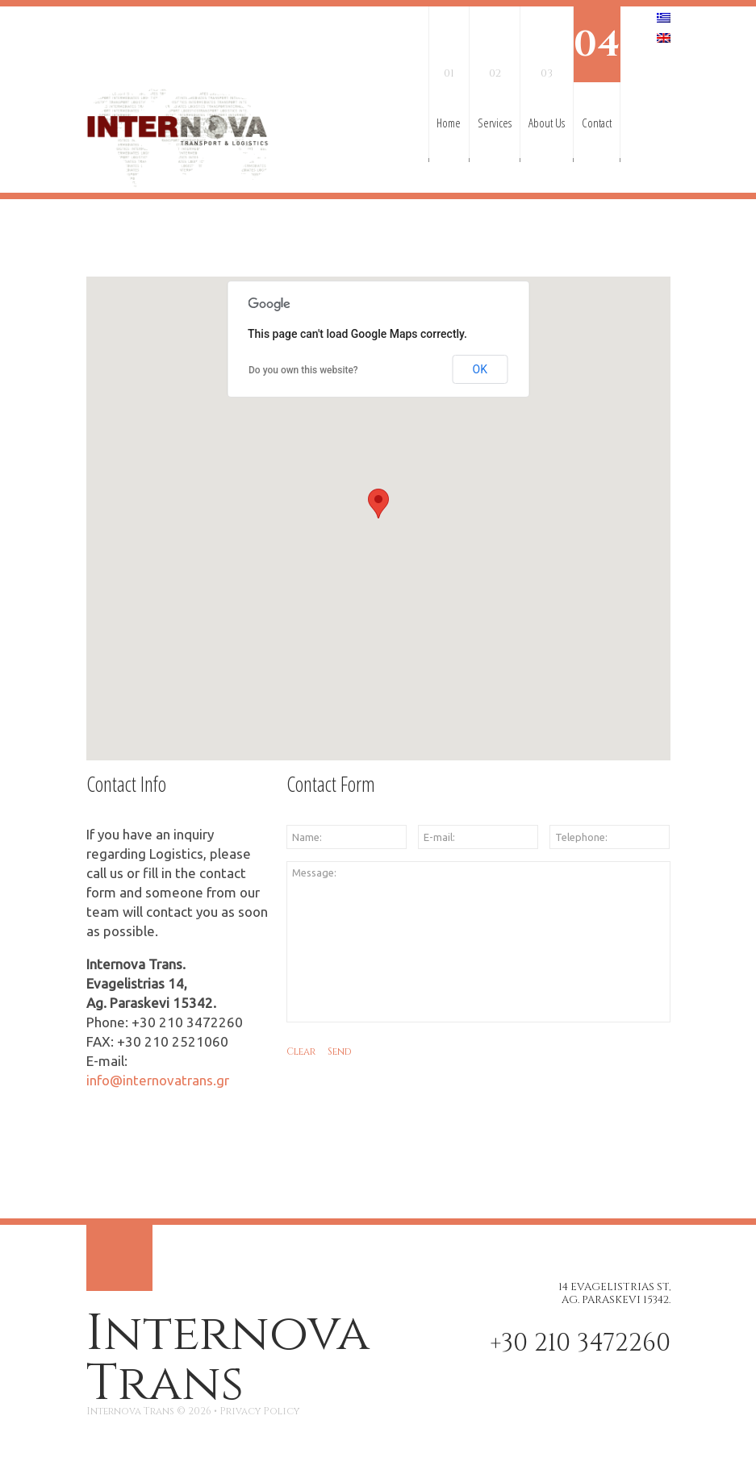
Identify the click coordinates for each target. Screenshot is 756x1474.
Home (448, 68)
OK (480, 369)
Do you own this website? (303, 370)
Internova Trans (228, 1359)
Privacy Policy (259, 1411)
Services (495, 68)
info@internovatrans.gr (157, 1080)
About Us (546, 68)
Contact (597, 68)
